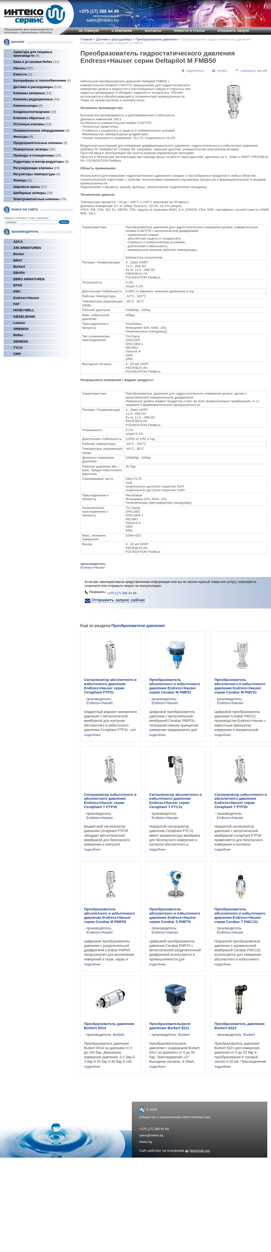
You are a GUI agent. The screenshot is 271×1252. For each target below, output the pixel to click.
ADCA (18, 241)
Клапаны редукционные (36, 99)
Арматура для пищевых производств (32, 53)
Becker (18, 254)
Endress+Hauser (26, 298)
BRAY (17, 260)
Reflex (18, 335)
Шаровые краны (30, 187)
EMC (17, 291)
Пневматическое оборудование (41, 130)
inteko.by (145, 1142)
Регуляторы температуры (36, 174)
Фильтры (23, 137)
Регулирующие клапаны (36, 168)
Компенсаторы (28, 105)
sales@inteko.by (151, 1135)
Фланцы (22, 180)
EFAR (17, 285)
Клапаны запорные (32, 93)
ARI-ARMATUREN (27, 248)
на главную (89, 31)
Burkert (19, 266)
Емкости (22, 74)
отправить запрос (233, 31)
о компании (122, 31)
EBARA (19, 273)
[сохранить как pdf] (251, 71)
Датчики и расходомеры (37, 87)
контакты (153, 31)
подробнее (92, 735)
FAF (16, 304)
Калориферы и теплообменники (42, 80)
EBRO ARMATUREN (29, 279)
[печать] (219, 71)
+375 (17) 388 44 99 (99, 11)
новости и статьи (189, 31)
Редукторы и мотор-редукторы (41, 161)
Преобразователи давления (156, 39)
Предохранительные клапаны (40, 143)
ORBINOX (21, 329)
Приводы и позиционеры (37, 155)
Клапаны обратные (31, 118)
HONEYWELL (23, 310)
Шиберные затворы (32, 193)
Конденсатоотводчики (34, 112)
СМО (17, 354)
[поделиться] (192, 71)
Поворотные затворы (34, 149)
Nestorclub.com (199, 1150)
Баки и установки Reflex (36, 62)
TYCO (17, 347)
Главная (86, 39)
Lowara (19, 323)
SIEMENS (20, 341)
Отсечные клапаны (32, 124)
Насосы (23, 68)
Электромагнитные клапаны (39, 199)
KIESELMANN (24, 316)
